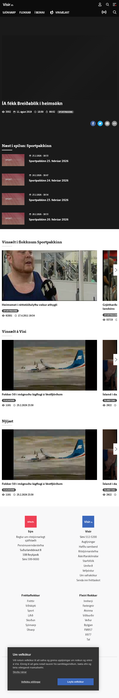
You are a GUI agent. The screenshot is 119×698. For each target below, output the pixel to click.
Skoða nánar (20, 672)
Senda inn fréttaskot (88, 580)
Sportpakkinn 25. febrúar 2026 (48, 161)
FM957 (88, 630)
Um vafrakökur (88, 575)
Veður (88, 620)
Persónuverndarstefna (31, 545)
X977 (88, 635)
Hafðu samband (88, 547)
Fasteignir (88, 606)
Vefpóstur (88, 571)
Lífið (30, 615)
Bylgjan (88, 625)
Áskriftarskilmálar (88, 556)
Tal (88, 639)
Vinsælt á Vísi (14, 331)
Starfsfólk (88, 561)
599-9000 (33, 559)
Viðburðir (88, 615)
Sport (30, 611)
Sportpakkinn (65, 111)
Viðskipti (31, 606)
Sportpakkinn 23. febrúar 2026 (48, 200)
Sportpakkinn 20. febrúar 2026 (48, 219)
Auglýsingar (88, 542)
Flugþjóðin (8, 400)
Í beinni (40, 12)
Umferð (88, 566)
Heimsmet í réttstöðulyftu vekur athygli (29, 305)
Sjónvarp (31, 625)
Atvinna (88, 611)
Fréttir (30, 601)
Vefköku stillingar (31, 682)
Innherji (88, 601)
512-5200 (91, 537)
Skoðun (30, 620)
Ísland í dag (109, 400)
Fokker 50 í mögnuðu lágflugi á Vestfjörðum (32, 394)
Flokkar (25, 12)
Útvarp (31, 630)
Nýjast (7, 421)
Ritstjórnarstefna (88, 551)
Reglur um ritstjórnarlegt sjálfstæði (30, 539)
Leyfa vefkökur (75, 682)
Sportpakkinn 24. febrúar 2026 (48, 180)
